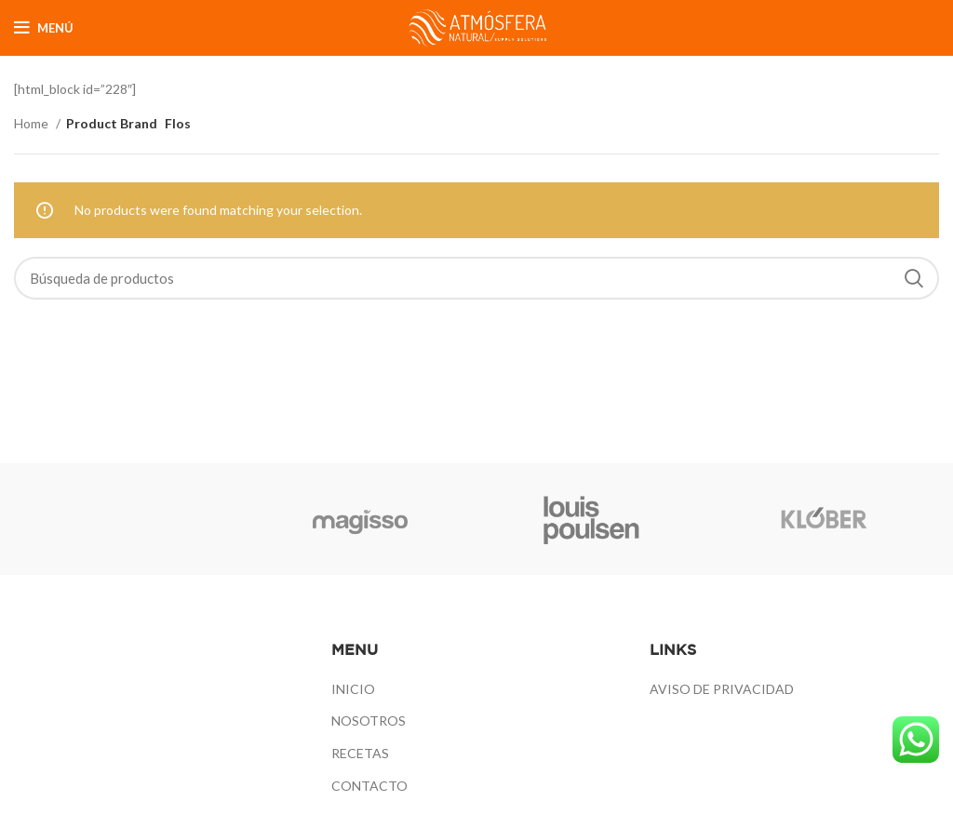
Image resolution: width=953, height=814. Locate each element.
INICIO (353, 689)
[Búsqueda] (476, 278)
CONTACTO (369, 786)
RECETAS (360, 753)
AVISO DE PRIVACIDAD (722, 689)
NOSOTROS (368, 720)
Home (32, 123)
